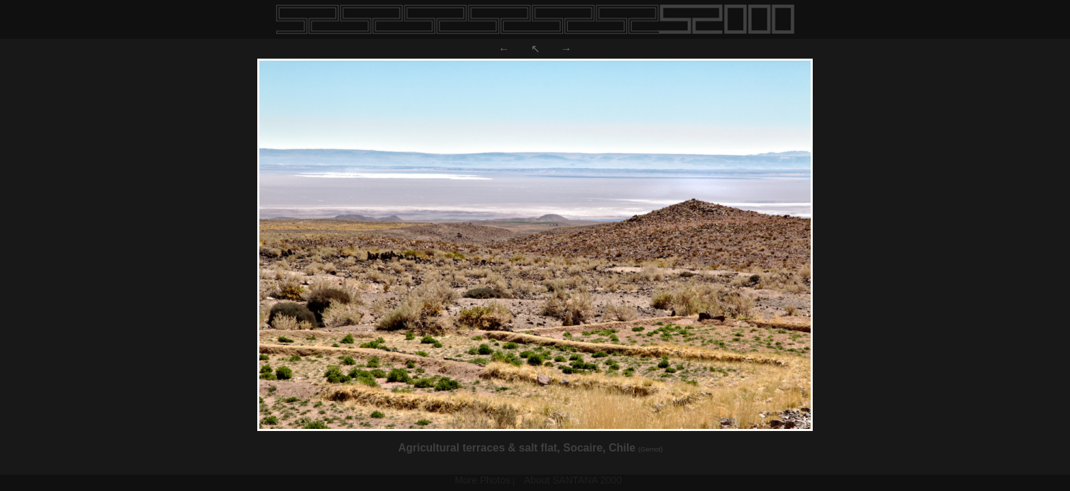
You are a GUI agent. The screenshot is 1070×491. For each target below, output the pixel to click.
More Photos (482, 480)
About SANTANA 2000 (573, 480)
